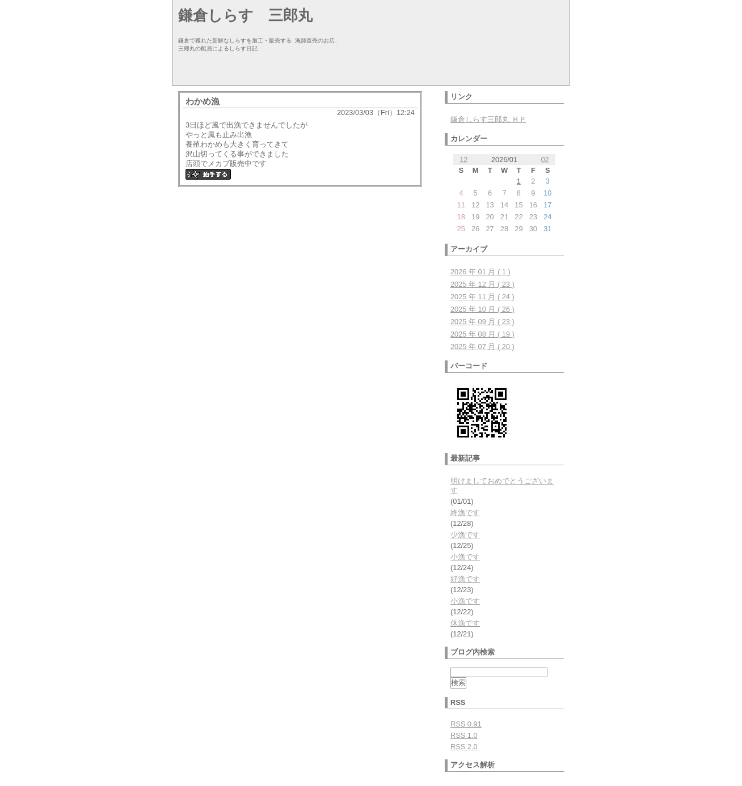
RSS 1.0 (464, 735)
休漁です (465, 623)
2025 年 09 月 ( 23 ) (482, 321)
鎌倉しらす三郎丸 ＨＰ (488, 119)
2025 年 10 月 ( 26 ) (482, 309)
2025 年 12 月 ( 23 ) (482, 284)
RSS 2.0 (464, 746)
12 (463, 159)
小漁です (465, 557)
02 (545, 159)
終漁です (465, 512)
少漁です (465, 534)
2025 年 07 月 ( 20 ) (482, 346)
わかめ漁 (203, 101)
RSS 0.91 (466, 724)
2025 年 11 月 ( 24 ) (482, 296)
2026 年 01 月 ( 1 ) (480, 271)
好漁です (465, 579)
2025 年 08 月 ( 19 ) (482, 334)
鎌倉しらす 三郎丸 (245, 15)
